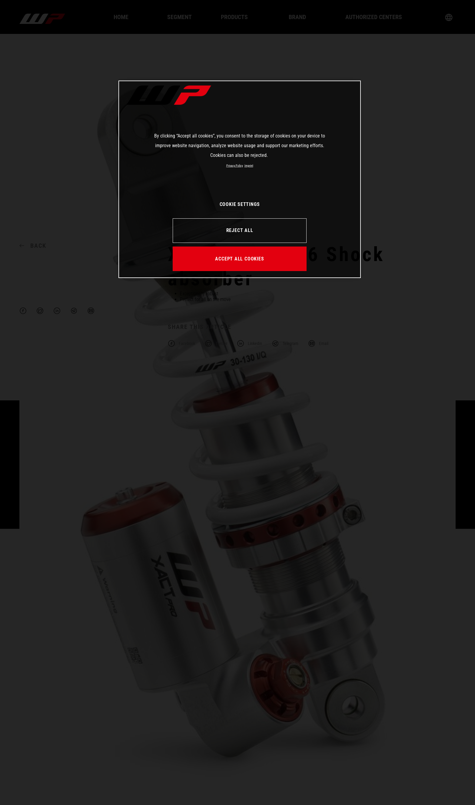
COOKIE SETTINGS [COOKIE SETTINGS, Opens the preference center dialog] (240, 204)
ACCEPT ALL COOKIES (239, 259)
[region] (239, 179)
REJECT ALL (239, 230)
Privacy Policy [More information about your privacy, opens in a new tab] (234, 165)
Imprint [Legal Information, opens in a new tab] (248, 165)
